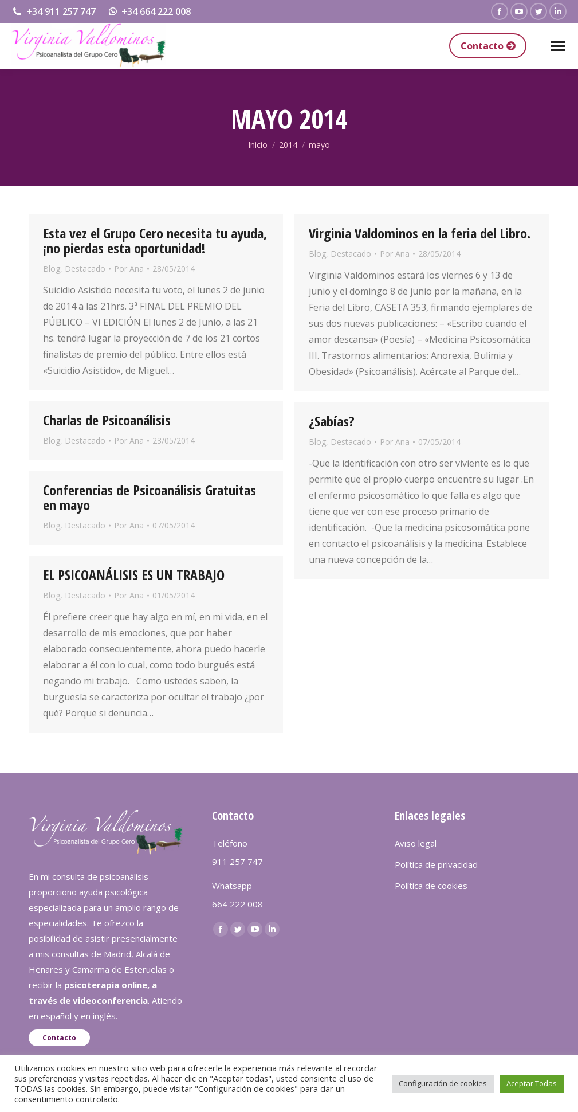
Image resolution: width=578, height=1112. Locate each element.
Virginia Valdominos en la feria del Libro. (419, 233)
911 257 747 (237, 861)
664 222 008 (237, 904)
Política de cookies (431, 885)
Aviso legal (416, 843)
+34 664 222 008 (149, 11)
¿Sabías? (332, 421)
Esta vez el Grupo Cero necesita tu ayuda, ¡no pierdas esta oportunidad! (155, 240)
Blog (51, 268)
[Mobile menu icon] (558, 46)
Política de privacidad (436, 864)
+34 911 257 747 (53, 11)
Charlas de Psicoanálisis (107, 419)
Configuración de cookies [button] (443, 1083)
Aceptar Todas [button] (531, 1083)
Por (129, 268)
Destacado (85, 268)
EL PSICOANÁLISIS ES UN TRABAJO (134, 574)
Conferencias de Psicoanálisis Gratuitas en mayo (149, 497)
